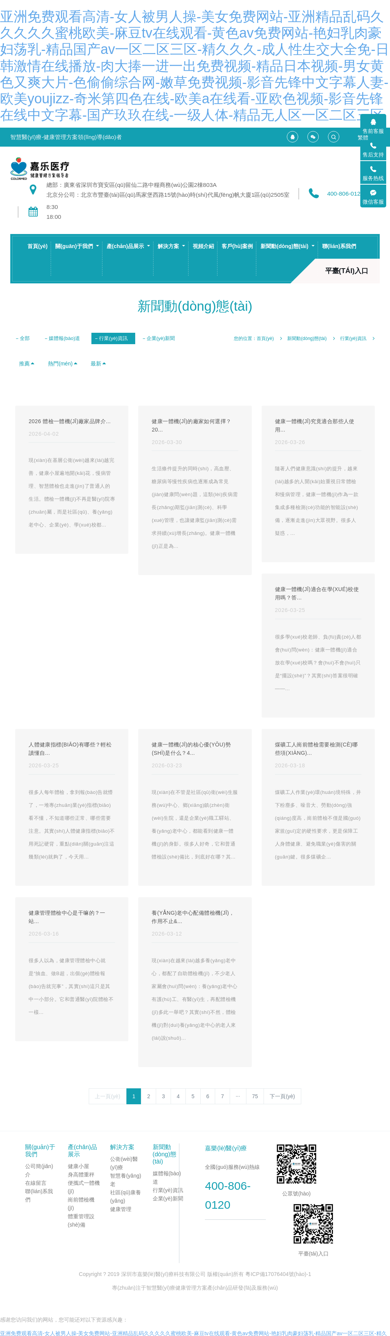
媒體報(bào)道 (64, 338)
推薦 (27, 363)
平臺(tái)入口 (346, 271)
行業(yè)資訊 (113, 338)
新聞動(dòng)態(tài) (306, 338)
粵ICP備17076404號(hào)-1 (278, 1274)
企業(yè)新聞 (161, 338)
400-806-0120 (345, 193)
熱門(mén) (63, 363)
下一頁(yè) (282, 1096)
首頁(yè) (37, 246)
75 (255, 1096)
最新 (99, 363)
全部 (25, 338)
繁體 (363, 137)
